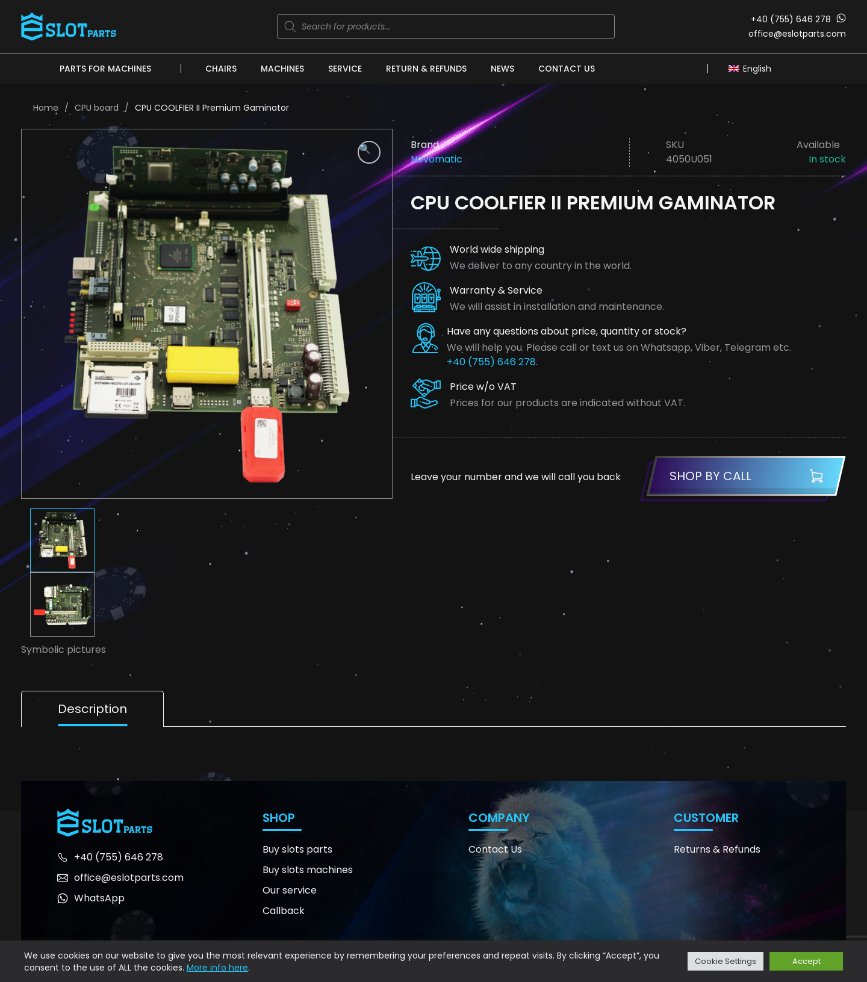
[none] (752, 68)
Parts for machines (105, 69)
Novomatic (436, 159)
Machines (282, 69)
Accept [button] (806, 961)
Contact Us (566, 69)
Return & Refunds (426, 69)
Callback (284, 911)
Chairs (221, 69)
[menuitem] (752, 68)
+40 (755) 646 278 (791, 19)
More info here (217, 968)
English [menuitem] (757, 69)
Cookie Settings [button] (725, 961)
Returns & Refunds (717, 849)
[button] (369, 152)
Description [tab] (92, 708)
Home (45, 108)
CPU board (97, 108)
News (502, 69)
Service (345, 69)
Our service (290, 890)
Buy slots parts (297, 849)
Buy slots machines (308, 870)
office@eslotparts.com (797, 34)
